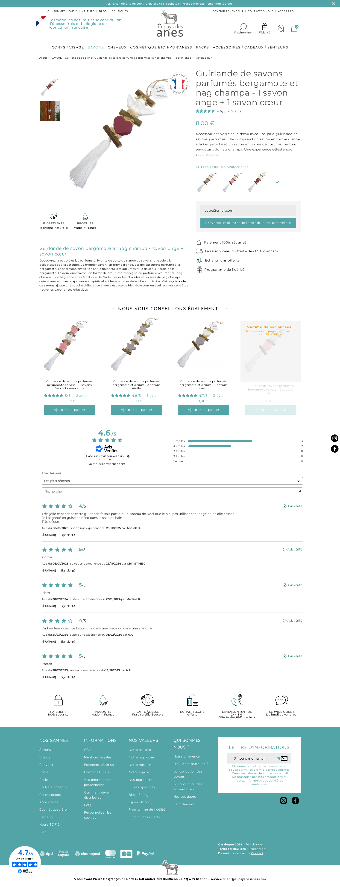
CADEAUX (256, 44)
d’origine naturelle (53, 223)
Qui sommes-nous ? (62, 11)
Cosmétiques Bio (53, 808)
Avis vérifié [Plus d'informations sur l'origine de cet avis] (294, 504)
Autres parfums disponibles (222, 165)
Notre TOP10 (49, 823)
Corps (44, 770)
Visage (44, 755)
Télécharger (254, 842)
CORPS (56, 44)
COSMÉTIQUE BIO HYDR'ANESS (161, 44)
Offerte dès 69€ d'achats (237, 713)
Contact (257, 851)
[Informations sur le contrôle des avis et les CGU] (128, 454)
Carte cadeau (50, 793)
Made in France (85, 223)
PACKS (203, 44)
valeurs (88, 11)
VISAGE (74, 44)
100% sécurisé (58, 711)
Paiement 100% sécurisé (225, 240)
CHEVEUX (116, 44)
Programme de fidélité (224, 268)
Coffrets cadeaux (53, 785)
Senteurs (46, 815)
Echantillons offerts (222, 258)
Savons (45, 748)
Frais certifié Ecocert (148, 711)
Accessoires (49, 800)
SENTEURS (280, 44)
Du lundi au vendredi (282, 711)
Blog (43, 830)
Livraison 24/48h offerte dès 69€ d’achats (241, 249)
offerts (192, 711)
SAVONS (94, 44)
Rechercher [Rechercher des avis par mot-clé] (170, 489)
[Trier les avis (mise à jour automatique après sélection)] (172, 479)
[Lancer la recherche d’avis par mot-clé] (300, 489)
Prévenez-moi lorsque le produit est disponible (248, 221)
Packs (44, 778)
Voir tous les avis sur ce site (107, 462)
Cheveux (46, 763)
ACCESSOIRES (228, 44)
